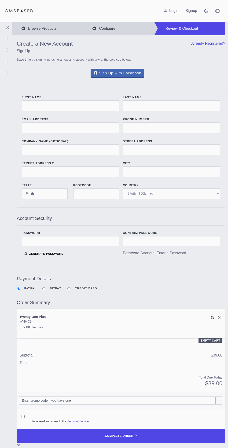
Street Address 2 (38, 163)
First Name (32, 97)
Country (131, 185)
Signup (191, 11)
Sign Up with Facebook (117, 73)
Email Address (35, 119)
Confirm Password (140, 233)
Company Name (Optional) (45, 141)
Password (31, 233)
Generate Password (44, 253)
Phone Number (136, 119)
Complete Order (121, 435)
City (126, 163)
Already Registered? (208, 43)
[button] (217, 11)
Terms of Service (78, 421)
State (27, 185)
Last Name (132, 97)
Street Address (137, 141)
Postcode (82, 185)
